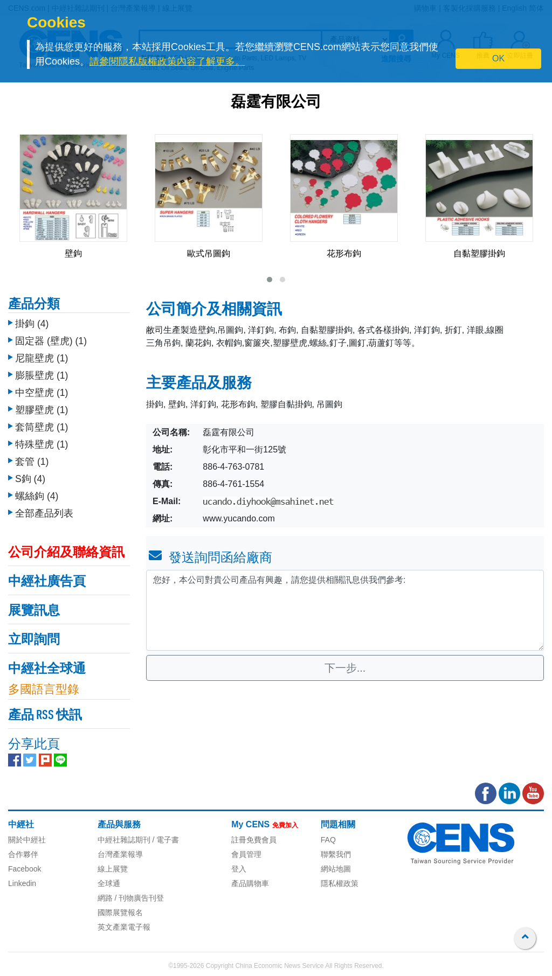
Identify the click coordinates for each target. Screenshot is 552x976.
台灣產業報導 (120, 854)
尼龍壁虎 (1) (41, 358)
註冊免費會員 (254, 839)
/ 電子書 (165, 839)
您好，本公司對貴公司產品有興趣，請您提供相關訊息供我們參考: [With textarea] (345, 610)
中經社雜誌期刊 (124, 839)
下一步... (345, 668)
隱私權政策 (339, 883)
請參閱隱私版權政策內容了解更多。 (167, 61)
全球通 (109, 883)
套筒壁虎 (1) (41, 427)
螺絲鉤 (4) (36, 496)
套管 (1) (32, 461)
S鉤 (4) (30, 478)
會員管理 (246, 854)
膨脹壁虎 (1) (41, 375)
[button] (269, 279)
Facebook (24, 869)
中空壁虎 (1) (41, 392)
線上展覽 (113, 869)
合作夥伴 (23, 854)
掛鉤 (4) (32, 323)
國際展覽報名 (120, 912)
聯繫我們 (336, 854)
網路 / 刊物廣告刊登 (131, 898)
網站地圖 (336, 869)
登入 (238, 869)
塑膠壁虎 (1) (41, 410)
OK (498, 58)
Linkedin (22, 883)
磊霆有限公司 (276, 102)
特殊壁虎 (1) (41, 444)
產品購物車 (250, 883)
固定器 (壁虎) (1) (51, 341)
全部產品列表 (44, 513)
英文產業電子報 (124, 927)
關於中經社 (27, 839)
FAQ (328, 839)
